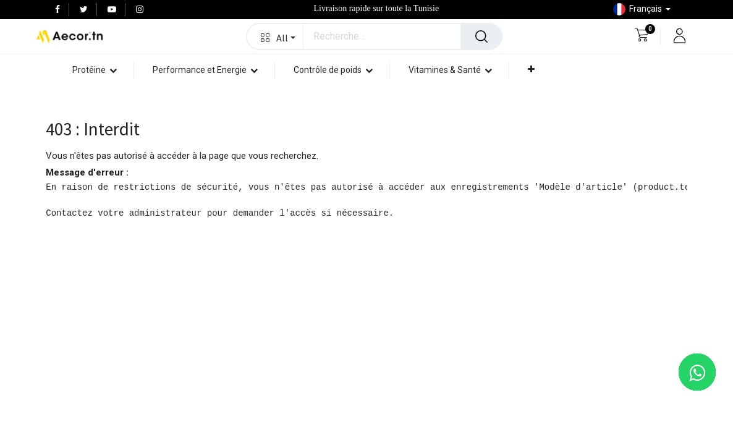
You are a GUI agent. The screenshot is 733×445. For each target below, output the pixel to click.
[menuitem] (556, 101)
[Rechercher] (481, 36)
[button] (275, 36)
